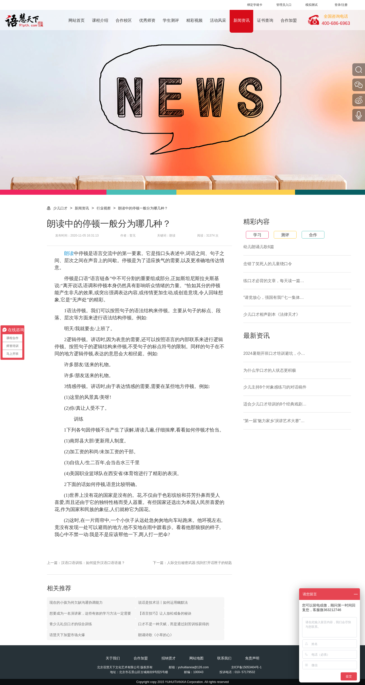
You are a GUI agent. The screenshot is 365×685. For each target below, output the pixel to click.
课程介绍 (100, 20)
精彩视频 (194, 20)
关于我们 (113, 658)
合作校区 (124, 20)
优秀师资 (147, 20)
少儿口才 (60, 208)
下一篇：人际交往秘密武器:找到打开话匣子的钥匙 (192, 563)
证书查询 (265, 20)
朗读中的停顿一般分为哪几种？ (143, 208)
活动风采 (218, 20)
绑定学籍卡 (254, 5)
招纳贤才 (168, 658)
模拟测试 (311, 5)
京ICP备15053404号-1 (246, 667)
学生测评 (171, 20)
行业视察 (104, 208)
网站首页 (76, 20)
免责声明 (252, 658)
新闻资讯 (241, 20)
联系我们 (224, 658)
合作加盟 (289, 20)
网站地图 (196, 658)
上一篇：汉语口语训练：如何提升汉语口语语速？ (86, 563)
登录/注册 (341, 5)
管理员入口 (283, 5)
